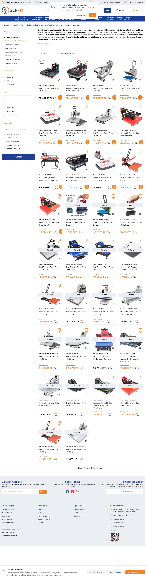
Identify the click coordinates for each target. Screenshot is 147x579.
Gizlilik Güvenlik (7, 513)
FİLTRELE (18, 157)
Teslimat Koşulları (8, 509)
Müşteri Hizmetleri (44, 519)
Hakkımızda (6, 526)
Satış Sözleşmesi (7, 519)
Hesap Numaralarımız (9, 535)
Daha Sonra (82, 15)
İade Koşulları (6, 516)
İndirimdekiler (42, 516)
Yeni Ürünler (42, 513)
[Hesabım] (120, 10)
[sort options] (47, 53)
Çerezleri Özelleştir (96, 572)
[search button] (107, 10)
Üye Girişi (77, 516)
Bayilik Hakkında (79, 509)
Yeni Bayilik (78, 513)
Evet (93, 15)
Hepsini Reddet (115, 572)
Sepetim (41, 522)
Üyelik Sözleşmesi (8, 522)
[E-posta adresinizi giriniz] (24, 491)
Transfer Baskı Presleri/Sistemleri (25, 25)
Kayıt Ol (42, 491)
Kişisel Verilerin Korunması (10, 529)
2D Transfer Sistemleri (49, 25)
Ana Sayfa (5, 25)
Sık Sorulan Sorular (8, 532)
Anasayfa (41, 509)
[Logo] (16, 10)
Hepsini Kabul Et (135, 572)
